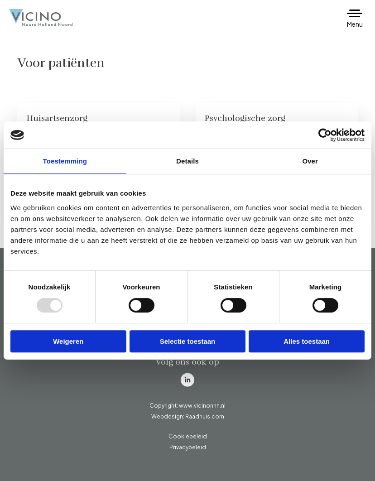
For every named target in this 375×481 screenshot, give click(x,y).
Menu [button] (355, 24)
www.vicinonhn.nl (202, 405)
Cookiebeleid (187, 436)
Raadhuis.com (204, 416)
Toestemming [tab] (65, 161)
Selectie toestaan (188, 341)
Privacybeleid (187, 447)
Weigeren (68, 341)
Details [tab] (187, 161)
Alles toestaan (307, 341)
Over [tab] (310, 161)
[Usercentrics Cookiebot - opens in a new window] (325, 135)
